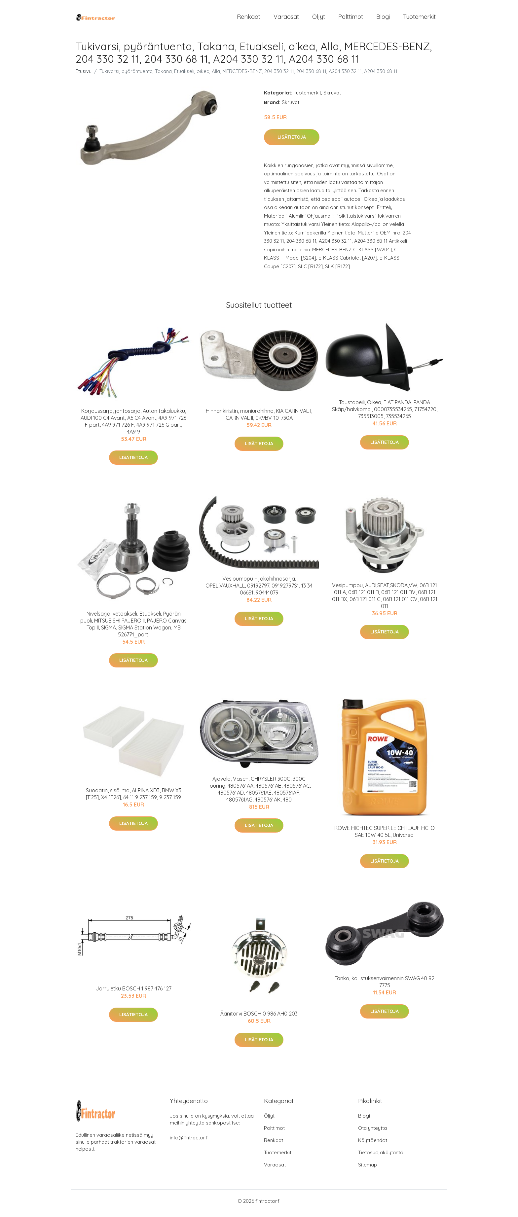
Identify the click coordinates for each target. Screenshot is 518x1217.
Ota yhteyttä (372, 1132)
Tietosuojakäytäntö (380, 1157)
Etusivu (84, 76)
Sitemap (367, 1169)
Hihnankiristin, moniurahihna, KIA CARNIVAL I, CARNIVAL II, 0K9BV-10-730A (259, 419)
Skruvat (332, 97)
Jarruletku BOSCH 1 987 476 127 (133, 993)
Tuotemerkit (419, 19)
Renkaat (248, 19)
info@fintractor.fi (189, 1142)
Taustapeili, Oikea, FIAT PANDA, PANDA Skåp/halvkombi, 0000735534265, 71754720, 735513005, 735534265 (384, 414)
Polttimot (350, 19)
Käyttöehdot (372, 1145)
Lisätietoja (292, 142)
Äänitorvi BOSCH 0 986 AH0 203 (259, 1018)
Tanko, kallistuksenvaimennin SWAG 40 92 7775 (384, 986)
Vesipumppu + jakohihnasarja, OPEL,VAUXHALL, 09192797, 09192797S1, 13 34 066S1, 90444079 (259, 590)
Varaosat (286, 19)
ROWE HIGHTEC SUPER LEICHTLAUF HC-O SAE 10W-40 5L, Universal (384, 836)
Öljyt (318, 19)
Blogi (383, 19)
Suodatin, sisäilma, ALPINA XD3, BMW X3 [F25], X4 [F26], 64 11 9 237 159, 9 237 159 (133, 798)
